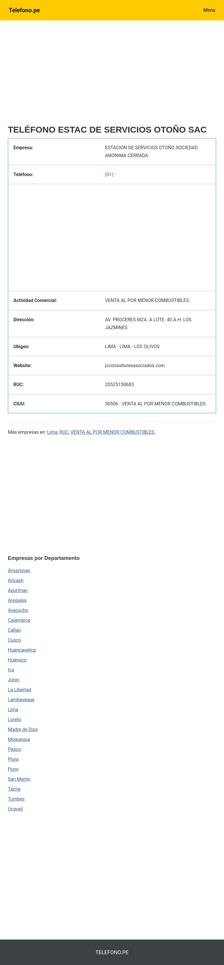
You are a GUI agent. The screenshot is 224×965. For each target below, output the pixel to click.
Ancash (15, 580)
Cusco (14, 640)
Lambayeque (21, 699)
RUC (64, 432)
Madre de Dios (23, 729)
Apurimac (18, 590)
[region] (112, 75)
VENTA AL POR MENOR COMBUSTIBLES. (113, 432)
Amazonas (19, 570)
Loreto (14, 719)
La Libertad (19, 689)
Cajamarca (19, 620)
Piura (13, 759)
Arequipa (17, 600)
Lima (52, 432)
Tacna (14, 789)
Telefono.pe (24, 10)
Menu (209, 10)
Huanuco (17, 660)
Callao (14, 630)
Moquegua (19, 739)
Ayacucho (18, 610)
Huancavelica (22, 650)
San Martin (19, 779)
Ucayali (15, 809)
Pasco (14, 749)
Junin (13, 680)
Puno (13, 769)
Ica (11, 670)
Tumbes (16, 799)
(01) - (110, 174)
